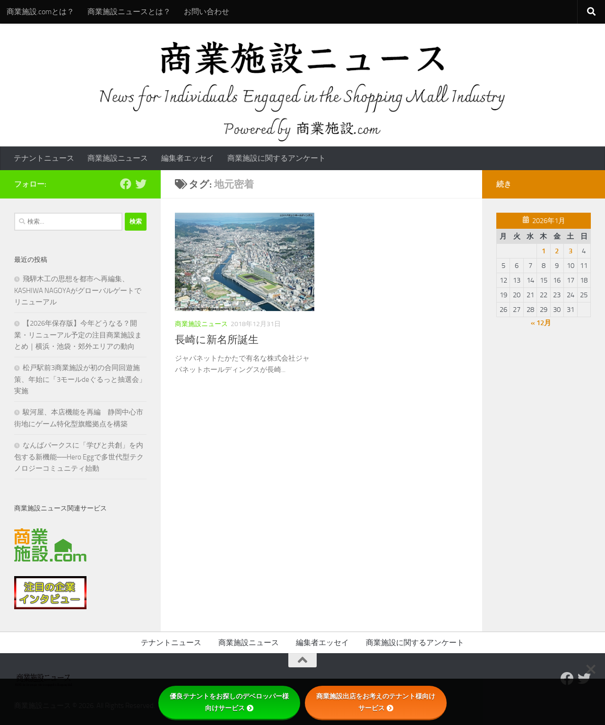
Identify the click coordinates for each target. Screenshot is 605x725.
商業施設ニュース (117, 158)
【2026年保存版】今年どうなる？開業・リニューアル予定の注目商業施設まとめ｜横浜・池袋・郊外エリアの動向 (78, 335)
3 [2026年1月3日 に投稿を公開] (570, 251)
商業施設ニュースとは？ (129, 11)
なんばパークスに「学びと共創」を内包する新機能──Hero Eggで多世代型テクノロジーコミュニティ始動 (79, 457)
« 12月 (541, 323)
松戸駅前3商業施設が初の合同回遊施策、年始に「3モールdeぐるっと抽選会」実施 (80, 379)
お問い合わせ (206, 11)
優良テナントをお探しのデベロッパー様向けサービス (229, 702)
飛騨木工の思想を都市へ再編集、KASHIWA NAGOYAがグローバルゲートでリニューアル (77, 290)
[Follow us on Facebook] (125, 184)
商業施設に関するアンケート (276, 158)
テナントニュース (44, 158)
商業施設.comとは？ (40, 11)
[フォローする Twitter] (141, 184)
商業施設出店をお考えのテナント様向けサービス (375, 702)
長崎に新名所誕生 (217, 340)
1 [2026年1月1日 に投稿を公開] (543, 251)
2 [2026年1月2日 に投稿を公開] (557, 251)
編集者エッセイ (187, 158)
